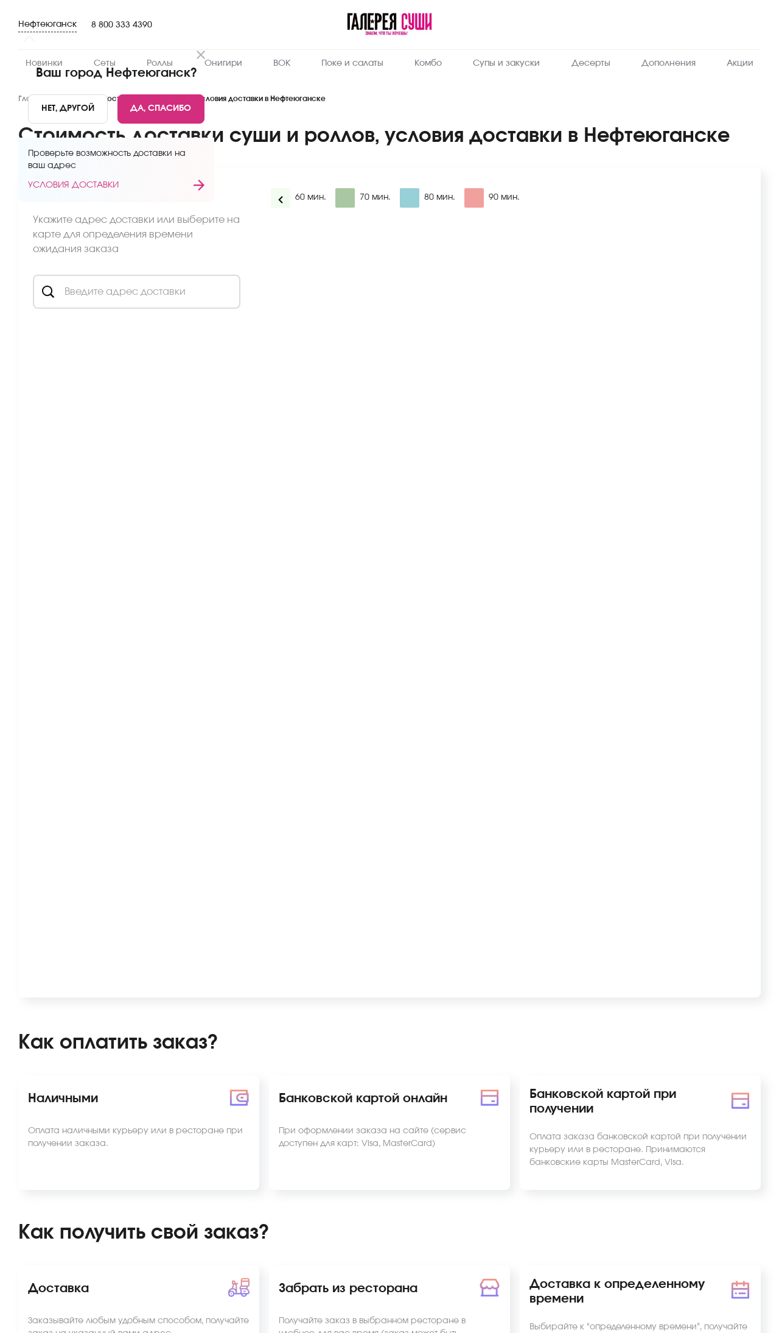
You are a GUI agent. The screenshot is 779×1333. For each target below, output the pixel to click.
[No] (68, 109)
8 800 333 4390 (121, 25)
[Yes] (161, 109)
